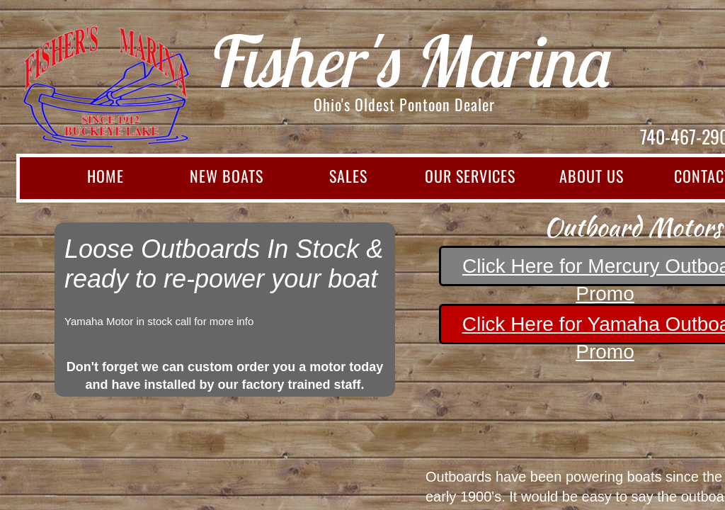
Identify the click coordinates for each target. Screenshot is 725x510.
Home (105, 175)
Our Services (470, 175)
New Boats (226, 175)
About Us (591, 175)
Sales (348, 175)
